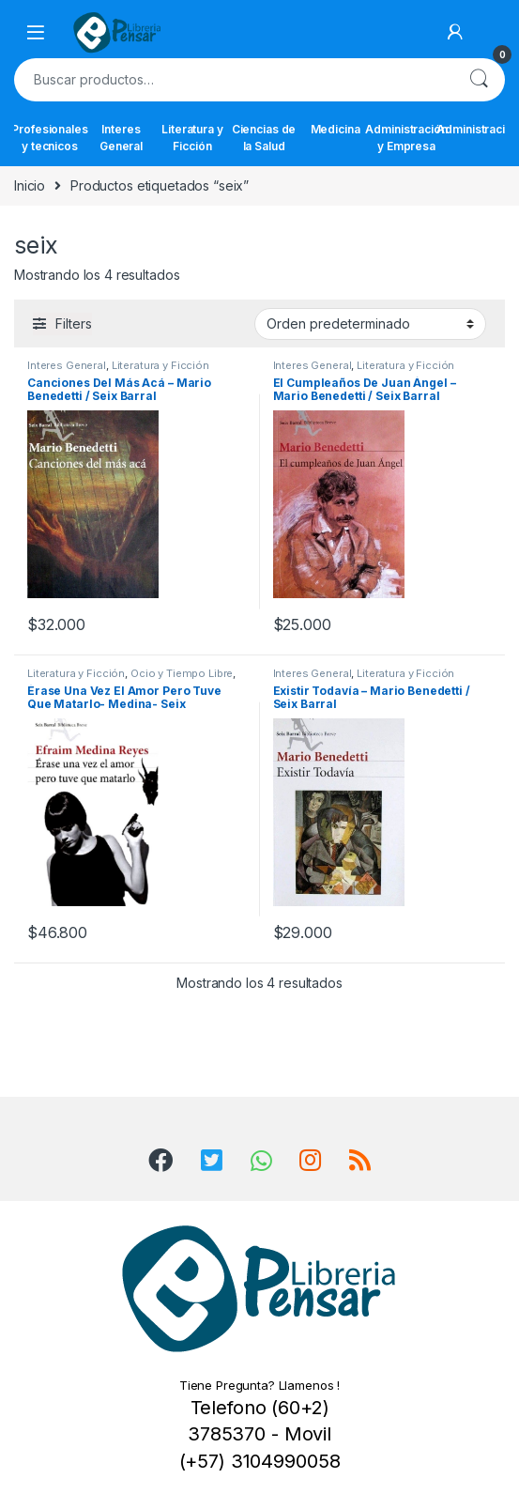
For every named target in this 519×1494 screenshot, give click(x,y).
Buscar (478, 79)
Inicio (29, 185)
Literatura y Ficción (191, 137)
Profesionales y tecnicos (49, 137)
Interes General (121, 137)
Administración (477, 129)
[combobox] (233, 79)
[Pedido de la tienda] (370, 324)
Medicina (335, 129)
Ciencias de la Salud (264, 137)
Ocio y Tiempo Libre (181, 673)
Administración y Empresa (406, 137)
